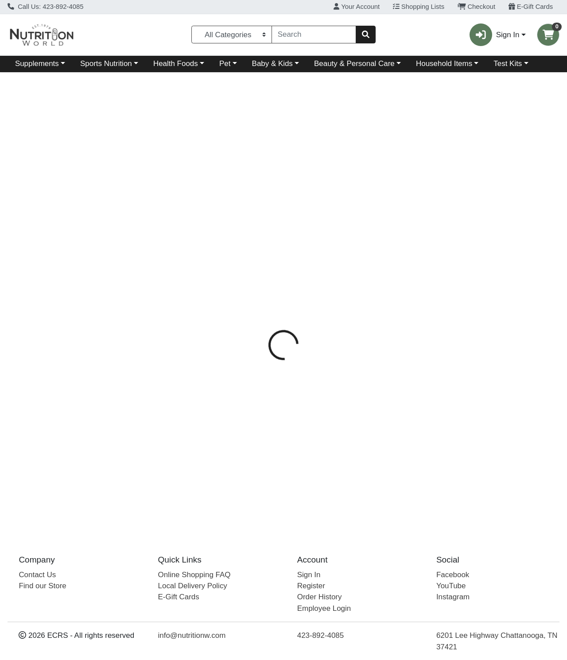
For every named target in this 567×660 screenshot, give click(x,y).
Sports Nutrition (106, 63)
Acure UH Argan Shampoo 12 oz (304, 469)
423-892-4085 (320, 636)
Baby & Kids (272, 63)
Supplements (37, 63)
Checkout (476, 6)
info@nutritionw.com (192, 636)
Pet (224, 63)
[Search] (314, 34)
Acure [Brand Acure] (340, 227)
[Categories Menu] (231, 34)
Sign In (309, 575)
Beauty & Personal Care (354, 63)
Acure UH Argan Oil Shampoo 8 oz (308, 495)
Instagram (453, 597)
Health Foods (175, 63)
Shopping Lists (418, 6)
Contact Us (37, 575)
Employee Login (324, 608)
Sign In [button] (494, 34)
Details (261, 192)
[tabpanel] (401, 314)
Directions (304, 192)
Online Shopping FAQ (194, 575)
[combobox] (314, 34)
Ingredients (354, 192)
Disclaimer (404, 192)
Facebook (452, 575)
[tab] (261, 192)
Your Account (357, 6)
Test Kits (507, 63)
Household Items (444, 63)
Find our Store (42, 586)
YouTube (451, 586)
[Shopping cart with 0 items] (548, 34)
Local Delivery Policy (192, 586)
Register (311, 586)
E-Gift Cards (531, 6)
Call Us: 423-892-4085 (46, 6)
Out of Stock (480, 141)
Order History (319, 597)
